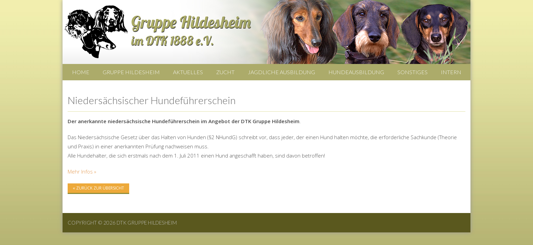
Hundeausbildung (356, 72)
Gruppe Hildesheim (131, 72)
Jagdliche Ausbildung (281, 72)
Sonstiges (412, 72)
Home (80, 72)
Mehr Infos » (82, 171)
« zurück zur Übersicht (98, 188)
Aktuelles (188, 72)
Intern (451, 72)
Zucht (225, 72)
